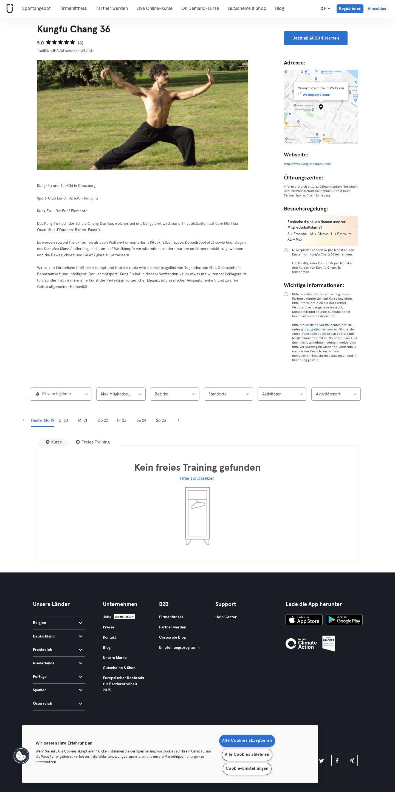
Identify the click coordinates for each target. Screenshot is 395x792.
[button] (21, 756)
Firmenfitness (73, 8)
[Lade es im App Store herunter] (304, 620)
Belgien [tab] (57, 623)
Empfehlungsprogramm (179, 648)
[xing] (352, 760)
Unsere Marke (115, 658)
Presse (108, 627)
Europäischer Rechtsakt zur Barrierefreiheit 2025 (123, 684)
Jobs (107, 617)
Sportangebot (36, 8)
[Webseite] (8, 9)
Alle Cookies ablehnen (247, 755)
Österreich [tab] (57, 703)
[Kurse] (54, 442)
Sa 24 (141, 421)
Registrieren (350, 9)
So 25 (161, 421)
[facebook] (336, 760)
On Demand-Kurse (200, 8)
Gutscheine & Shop (247, 8)
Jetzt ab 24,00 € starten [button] (316, 38)
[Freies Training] (93, 442)
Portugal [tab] (57, 676)
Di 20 (63, 421)
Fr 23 (121, 421)
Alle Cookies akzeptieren (247, 741)
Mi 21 (82, 421)
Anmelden (377, 9)
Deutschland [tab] (57, 636)
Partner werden (111, 8)
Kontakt (109, 637)
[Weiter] (178, 420)
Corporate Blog (172, 637)
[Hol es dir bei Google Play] (344, 620)
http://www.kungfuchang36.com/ (308, 164)
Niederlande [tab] (57, 663)
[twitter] (321, 760)
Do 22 (103, 421)
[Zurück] (23, 420)
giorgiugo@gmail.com (317, 329)
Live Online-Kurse (155, 8)
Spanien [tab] (57, 690)
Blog (279, 8)
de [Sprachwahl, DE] (325, 8)
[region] (170, 754)
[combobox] (61, 394)
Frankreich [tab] (57, 650)
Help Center (226, 617)
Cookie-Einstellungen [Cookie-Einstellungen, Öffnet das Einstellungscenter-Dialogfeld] (247, 769)
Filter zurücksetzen (197, 478)
